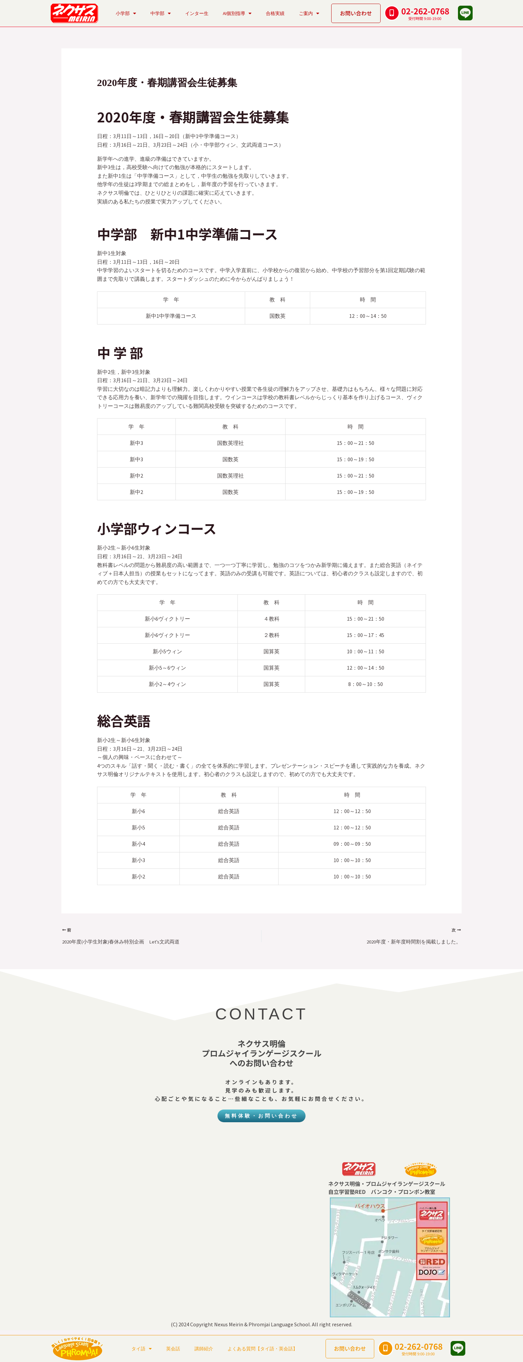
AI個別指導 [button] (237, 13)
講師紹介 (203, 1349)
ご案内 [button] (309, 13)
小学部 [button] (126, 13)
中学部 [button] (160, 13)
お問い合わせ (356, 13)
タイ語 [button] (141, 1348)
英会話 (173, 1349)
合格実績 (275, 13)
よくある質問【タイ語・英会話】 (262, 1349)
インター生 (196, 13)
